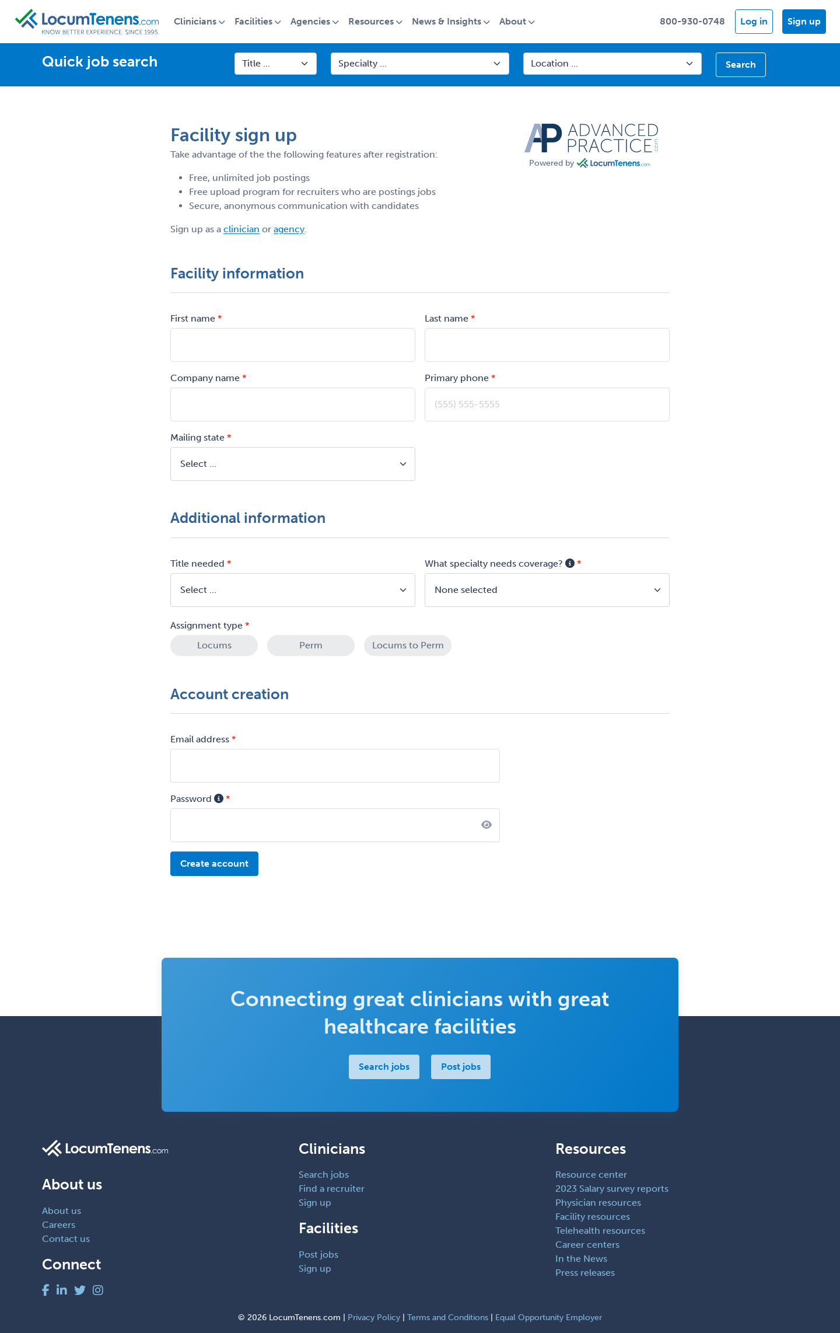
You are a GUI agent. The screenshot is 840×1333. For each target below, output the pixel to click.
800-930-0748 (692, 21)
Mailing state (197, 437)
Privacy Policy (374, 1317)
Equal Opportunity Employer (548, 1317)
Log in (754, 21)
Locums (214, 645)
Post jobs (461, 1066)
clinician (241, 229)
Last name (446, 318)
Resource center (591, 1174)
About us (61, 1210)
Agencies (310, 21)
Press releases (585, 1272)
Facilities (253, 21)
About (512, 21)
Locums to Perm (408, 645)
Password (196, 798)
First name (192, 318)
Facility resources (592, 1216)
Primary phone (457, 377)
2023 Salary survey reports (611, 1188)
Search (741, 64)
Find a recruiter (332, 1188)
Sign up (804, 21)
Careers (58, 1224)
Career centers (587, 1244)
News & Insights (446, 21)
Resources (371, 21)
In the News (581, 1258)
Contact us (66, 1238)
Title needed (197, 563)
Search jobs (384, 1066)
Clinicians (195, 21)
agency (289, 229)
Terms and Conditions (447, 1317)
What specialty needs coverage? (500, 563)
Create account (214, 863)
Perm (311, 645)
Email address (199, 739)
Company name (205, 377)
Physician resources (598, 1202)
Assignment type (206, 625)
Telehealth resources (600, 1230)
